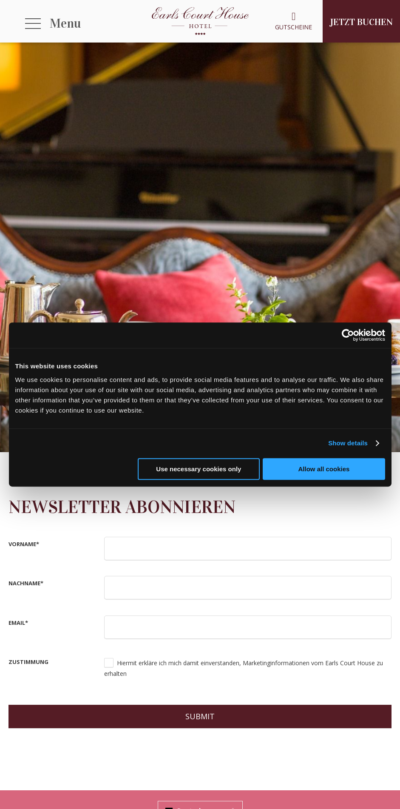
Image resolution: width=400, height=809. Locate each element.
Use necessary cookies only (198, 469)
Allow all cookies (324, 469)
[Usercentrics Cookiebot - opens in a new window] (348, 335)
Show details (348, 443)
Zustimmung (28, 662)
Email (18, 623)
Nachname (26, 583)
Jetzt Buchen (361, 22)
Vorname (24, 544)
